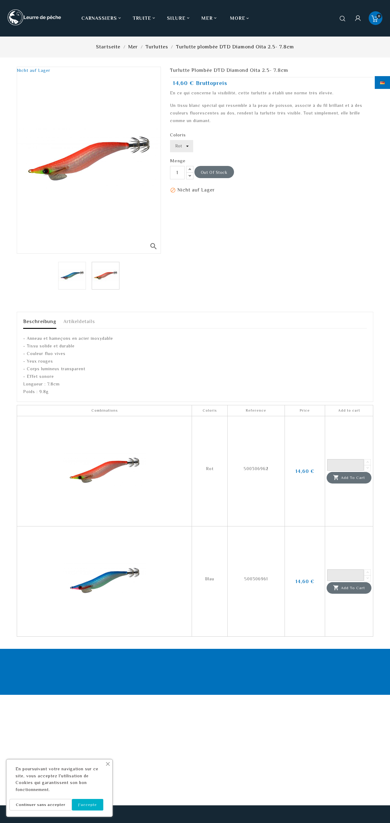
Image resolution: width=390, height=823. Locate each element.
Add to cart (349, 477)
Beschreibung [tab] (39, 321)
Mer (209, 18)
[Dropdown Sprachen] (382, 82)
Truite (144, 18)
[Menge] (177, 172)
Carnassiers (101, 18)
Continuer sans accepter (41, 804)
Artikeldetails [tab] (79, 321)
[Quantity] (345, 465)
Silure (179, 18)
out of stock (214, 172)
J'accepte (87, 804)
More (237, 18)
